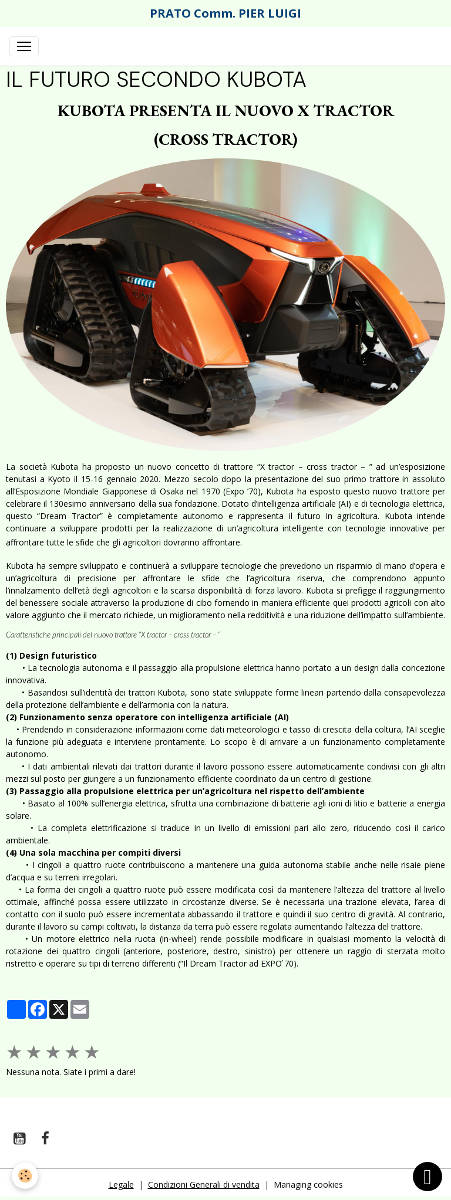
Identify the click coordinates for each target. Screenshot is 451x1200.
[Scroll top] (427, 1176)
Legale (121, 1184)
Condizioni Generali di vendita (204, 1184)
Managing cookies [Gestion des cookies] (308, 1184)
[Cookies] (25, 1175)
